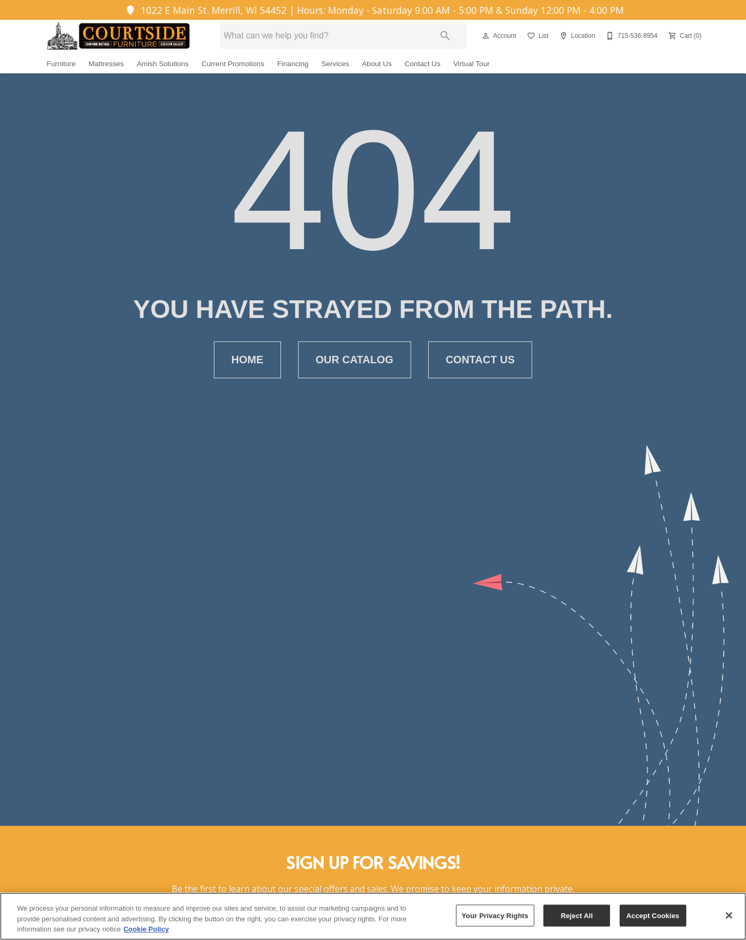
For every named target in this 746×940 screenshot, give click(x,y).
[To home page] (117, 36)
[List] (537, 35)
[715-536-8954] (630, 35)
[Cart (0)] (684, 35)
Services (335, 64)
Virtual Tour (471, 64)
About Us (377, 64)
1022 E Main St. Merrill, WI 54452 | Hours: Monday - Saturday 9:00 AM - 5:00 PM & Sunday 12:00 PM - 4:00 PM (373, 10)
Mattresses (106, 64)
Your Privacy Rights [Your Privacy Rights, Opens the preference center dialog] (495, 915)
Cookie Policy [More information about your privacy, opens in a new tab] (146, 929)
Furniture (61, 64)
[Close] (729, 915)
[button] (485, 35)
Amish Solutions (162, 64)
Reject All (577, 915)
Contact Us (422, 64)
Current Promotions (233, 64)
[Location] (576, 35)
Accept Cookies (653, 915)
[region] (373, 916)
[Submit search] (445, 35)
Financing (293, 64)
